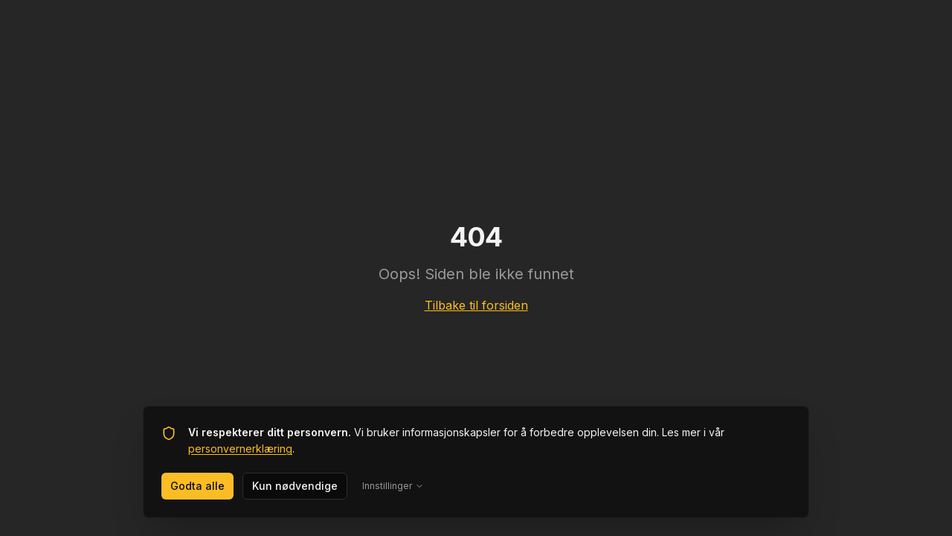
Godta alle (197, 485)
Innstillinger (393, 485)
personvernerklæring (240, 448)
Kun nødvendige (295, 485)
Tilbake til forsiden (476, 305)
